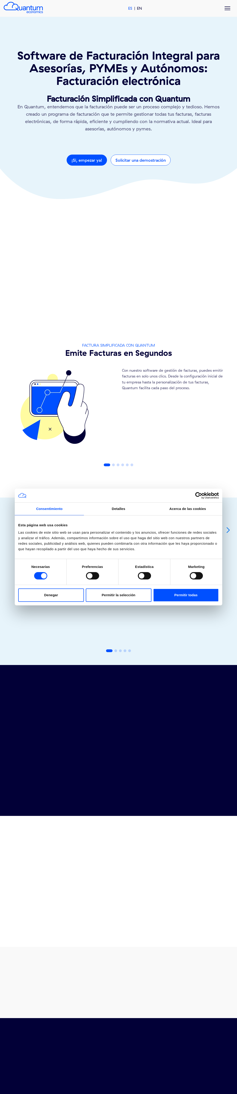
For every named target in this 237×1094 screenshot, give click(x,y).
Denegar (51, 595)
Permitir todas (186, 595)
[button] (107, 465)
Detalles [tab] (118, 509)
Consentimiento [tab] (49, 509)
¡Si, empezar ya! (86, 160)
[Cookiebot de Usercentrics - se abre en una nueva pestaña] (198, 495)
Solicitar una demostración (141, 160)
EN (139, 8)
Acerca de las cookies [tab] (187, 509)
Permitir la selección (118, 595)
